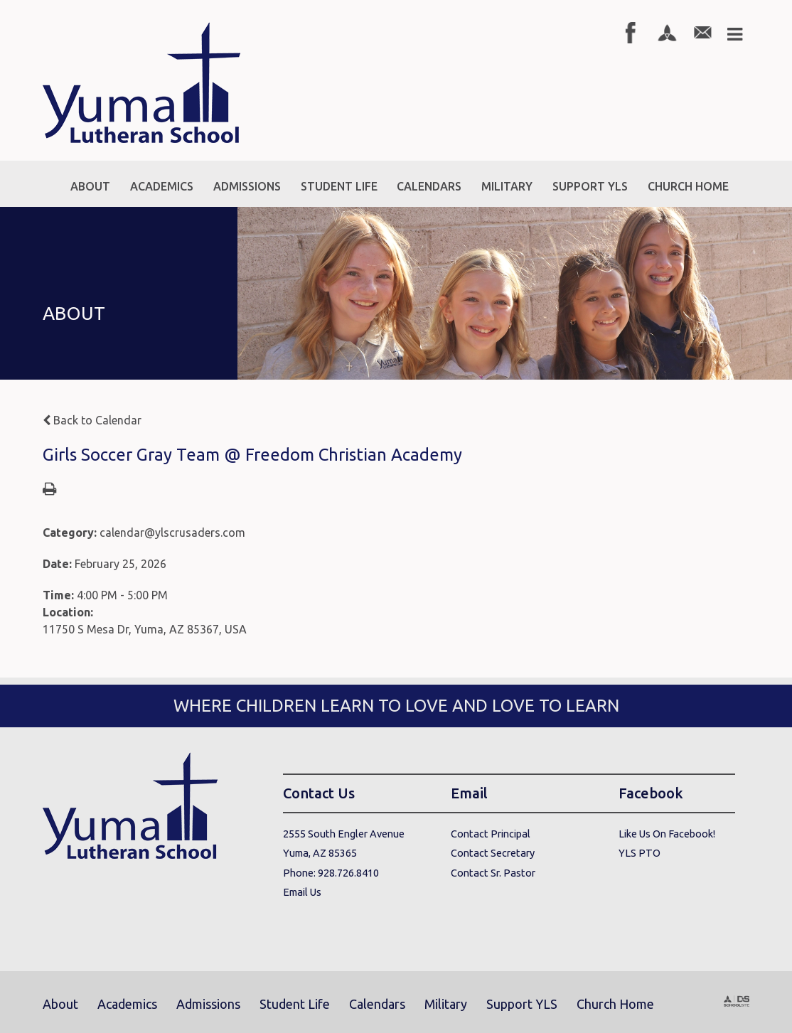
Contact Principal (490, 834)
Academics (127, 1004)
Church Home (615, 1004)
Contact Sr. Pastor (493, 873)
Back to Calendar (92, 420)
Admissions (208, 1004)
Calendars (377, 1004)
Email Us (302, 892)
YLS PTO (639, 853)
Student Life (294, 1004)
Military (445, 1004)
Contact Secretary (493, 853)
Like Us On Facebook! (667, 834)
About (60, 1004)
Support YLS (521, 1004)
